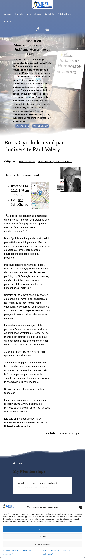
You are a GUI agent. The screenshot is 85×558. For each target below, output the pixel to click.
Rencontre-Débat (27, 161)
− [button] (34, 190)
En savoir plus (22, 126)
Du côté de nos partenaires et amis (55, 161)
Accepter (42, 529)
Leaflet (34, 203)
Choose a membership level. (33, 487)
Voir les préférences (42, 544)
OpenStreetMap (37, 206)
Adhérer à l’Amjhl (40, 126)
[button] (81, 507)
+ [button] (34, 186)
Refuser (42, 536)
